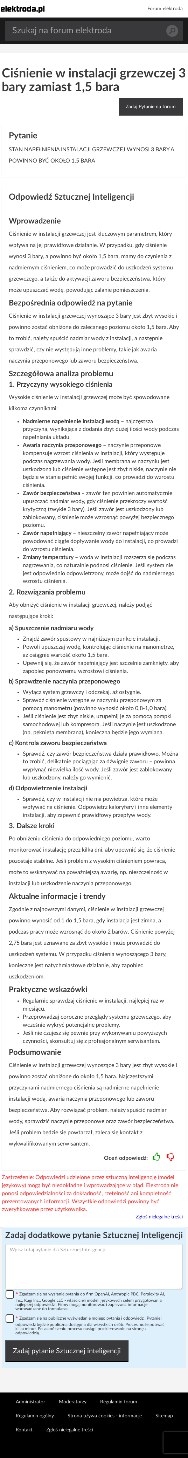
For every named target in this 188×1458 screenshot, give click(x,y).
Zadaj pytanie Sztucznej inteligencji (67, 1351)
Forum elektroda (165, 8)
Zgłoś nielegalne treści (159, 1217)
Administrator (30, 1401)
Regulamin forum (118, 1401)
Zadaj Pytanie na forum (151, 106)
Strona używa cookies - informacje (105, 1416)
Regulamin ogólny (35, 1416)
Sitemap (164, 1416)
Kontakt (24, 1430)
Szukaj (172, 31)
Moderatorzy (72, 1401)
